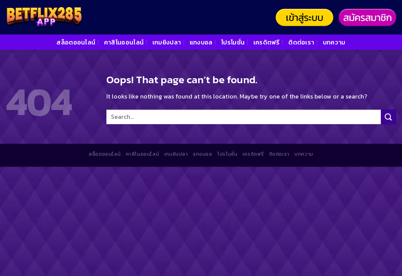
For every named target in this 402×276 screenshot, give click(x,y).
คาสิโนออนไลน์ (124, 42)
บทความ (334, 42)
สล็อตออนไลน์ (75, 42)
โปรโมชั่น (233, 42)
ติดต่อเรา (301, 42)
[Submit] (388, 116)
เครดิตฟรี (266, 42)
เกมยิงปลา (166, 42)
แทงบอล (201, 42)
